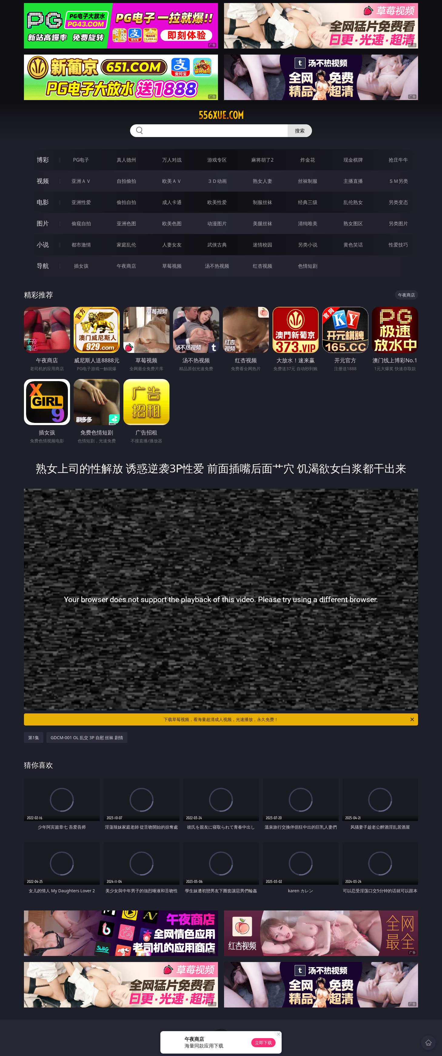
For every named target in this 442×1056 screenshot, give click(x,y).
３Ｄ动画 (217, 181)
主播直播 (353, 181)
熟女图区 (353, 223)
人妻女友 (172, 244)
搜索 (300, 130)
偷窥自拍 (81, 223)
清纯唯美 (307, 223)
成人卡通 (172, 202)
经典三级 (307, 202)
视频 (43, 181)
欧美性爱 (217, 202)
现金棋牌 (353, 159)
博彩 (43, 160)
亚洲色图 (126, 223)
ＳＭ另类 (398, 181)
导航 (43, 266)
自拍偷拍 (126, 181)
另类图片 (398, 223)
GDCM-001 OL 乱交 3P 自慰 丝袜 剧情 (87, 737)
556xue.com (221, 115)
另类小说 (307, 244)
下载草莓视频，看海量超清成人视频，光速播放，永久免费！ (289, 719)
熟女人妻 (262, 181)
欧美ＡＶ (172, 181)
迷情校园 (262, 244)
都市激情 (81, 244)
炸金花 (307, 159)
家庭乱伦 (126, 244)
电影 (43, 202)
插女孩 (81, 266)
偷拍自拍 (126, 202)
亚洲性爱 (81, 202)
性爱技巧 (398, 244)
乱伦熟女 (353, 202)
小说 (43, 244)
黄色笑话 (353, 244)
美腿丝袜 (262, 223)
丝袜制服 (307, 181)
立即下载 (263, 1042)
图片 (43, 223)
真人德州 (126, 159)
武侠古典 (217, 244)
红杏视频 (262, 266)
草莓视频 (172, 266)
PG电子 (81, 159)
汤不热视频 (217, 266)
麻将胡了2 (262, 159)
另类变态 (398, 202)
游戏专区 (217, 159)
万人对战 (172, 159)
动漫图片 (217, 223)
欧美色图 (172, 223)
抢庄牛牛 (398, 159)
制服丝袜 (262, 202)
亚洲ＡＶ (81, 181)
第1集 (33, 737)
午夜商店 (126, 266)
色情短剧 (307, 266)
